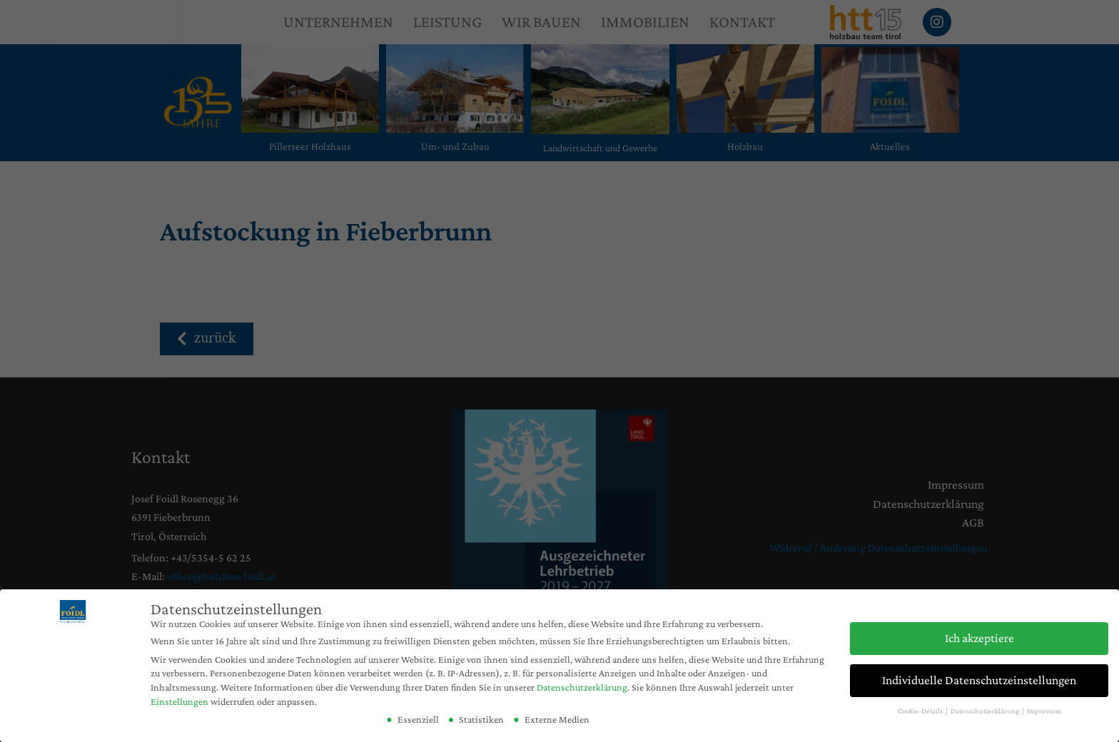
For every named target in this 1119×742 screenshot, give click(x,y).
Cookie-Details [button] (921, 711)
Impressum (1044, 711)
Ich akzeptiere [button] (979, 638)
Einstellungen (179, 701)
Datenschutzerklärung (582, 687)
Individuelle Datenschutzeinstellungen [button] (979, 680)
